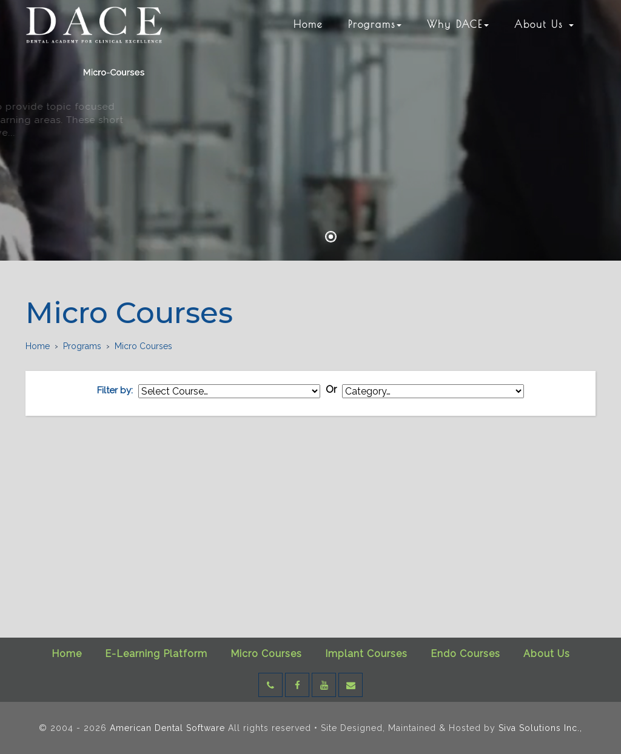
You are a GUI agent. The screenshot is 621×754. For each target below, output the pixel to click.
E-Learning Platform (156, 653)
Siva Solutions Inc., (540, 728)
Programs (374, 24)
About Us (544, 24)
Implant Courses (366, 653)
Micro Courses (266, 653)
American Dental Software (169, 728)
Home (308, 24)
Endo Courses (465, 653)
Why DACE (458, 24)
